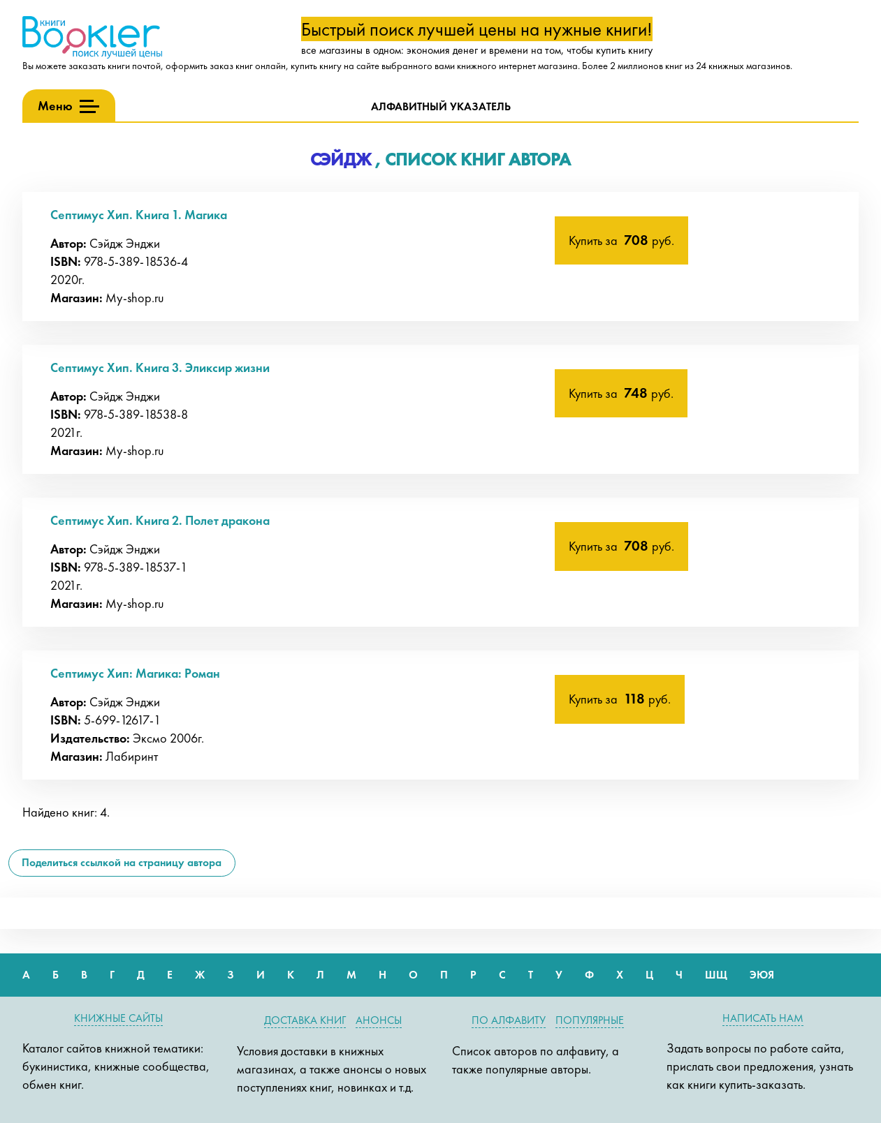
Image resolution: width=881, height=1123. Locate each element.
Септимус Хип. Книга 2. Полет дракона (160, 520)
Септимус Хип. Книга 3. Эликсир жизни (160, 367)
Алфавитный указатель (441, 106)
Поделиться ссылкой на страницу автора (121, 862)
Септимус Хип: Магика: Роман (135, 673)
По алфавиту (509, 1020)
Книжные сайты (118, 1018)
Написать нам (762, 1018)
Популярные (589, 1020)
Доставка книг (305, 1020)
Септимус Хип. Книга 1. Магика (138, 215)
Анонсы (379, 1020)
